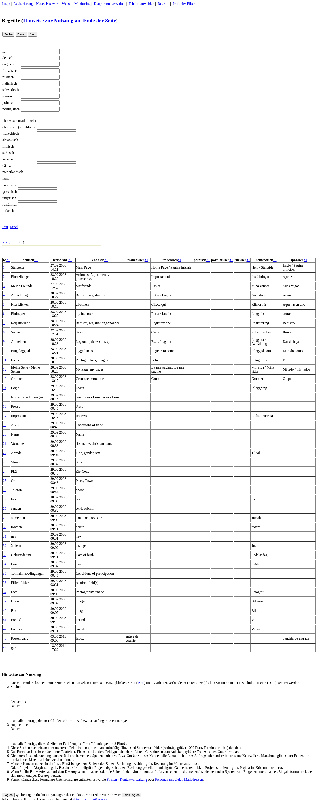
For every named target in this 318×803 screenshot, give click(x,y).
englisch (8, 64)
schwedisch (10, 90)
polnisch (8, 102)
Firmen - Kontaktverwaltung (127, 779)
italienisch (9, 83)
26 (4, 490)
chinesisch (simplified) (18, 127)
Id (3, 51)
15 (4, 397)
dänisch (7, 165)
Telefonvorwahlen (141, 4)
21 (4, 443)
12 (4, 369)
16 (4, 406)
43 (4, 638)
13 (4, 379)
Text (5, 227)
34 (4, 564)
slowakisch (10, 140)
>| (13, 242)
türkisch (8, 211)
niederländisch (12, 172)
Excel (14, 227)
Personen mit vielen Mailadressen (179, 779)
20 (4, 434)
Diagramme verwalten (109, 4)
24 (4, 471)
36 (4, 583)
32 (4, 545)
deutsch (7, 58)
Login (6, 4)
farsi (5, 178)
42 (4, 629)
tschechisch (10, 133)
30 (4, 527)
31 (4, 536)
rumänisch (9, 204)
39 (4, 601)
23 (4, 462)
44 (4, 648)
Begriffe (163, 4)
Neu (141, 683)
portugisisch (11, 109)
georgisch (9, 185)
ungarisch (9, 198)
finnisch (8, 146)
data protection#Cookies (90, 799)
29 (4, 518)
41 (4, 620)
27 (4, 499)
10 (4, 351)
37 (4, 592)
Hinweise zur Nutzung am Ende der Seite (69, 20)
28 (4, 508)
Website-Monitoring (76, 4)
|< (3, 242)
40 (4, 610)
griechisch (9, 191)
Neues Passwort (47, 4)
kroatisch (8, 159)
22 (4, 453)
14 (4, 388)
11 (4, 360)
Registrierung (23, 4)
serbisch (8, 153)
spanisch (8, 96)
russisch (8, 77)
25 (4, 481)
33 (4, 555)
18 (4, 425)
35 (4, 573)
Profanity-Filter (184, 4)
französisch (10, 70)
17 (4, 416)
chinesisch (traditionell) (19, 121)
